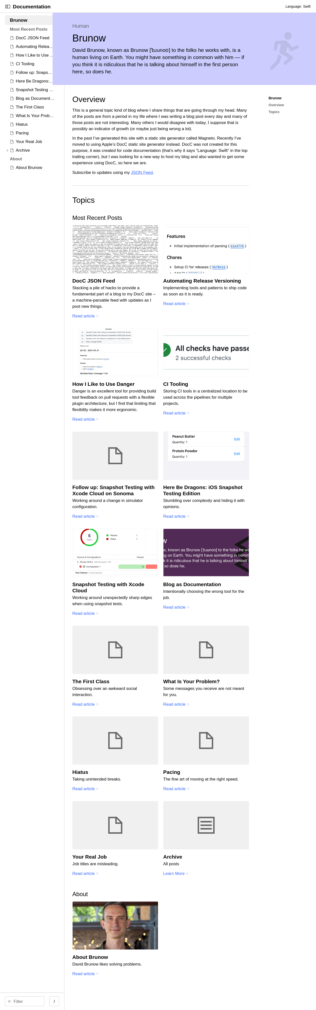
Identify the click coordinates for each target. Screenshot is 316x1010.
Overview (134, 99)
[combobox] (43, 1001)
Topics (129, 200)
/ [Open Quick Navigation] (88, 1001)
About (126, 896)
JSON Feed (188, 172)
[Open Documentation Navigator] (7, 6)
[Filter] (43, 1001)
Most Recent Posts (143, 217)
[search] (42, 1001)
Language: (293, 6)
